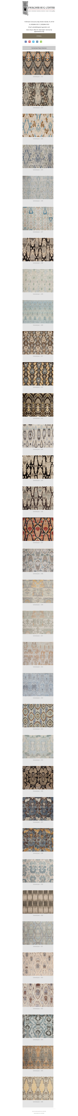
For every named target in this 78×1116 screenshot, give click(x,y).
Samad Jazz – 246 (38, 511)
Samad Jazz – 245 (38, 480)
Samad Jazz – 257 (38, 822)
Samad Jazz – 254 (38, 729)
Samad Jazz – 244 (38, 449)
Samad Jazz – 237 (38, 232)
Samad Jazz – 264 (38, 1039)
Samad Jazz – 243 (38, 418)
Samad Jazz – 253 (38, 698)
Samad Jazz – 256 (38, 791)
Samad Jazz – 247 (38, 542)
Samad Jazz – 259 (38, 884)
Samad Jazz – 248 (38, 573)
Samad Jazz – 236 (38, 201)
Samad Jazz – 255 (38, 760)
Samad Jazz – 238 (38, 263)
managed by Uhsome (39, 1113)
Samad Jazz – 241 (38, 356)
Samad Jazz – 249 (38, 604)
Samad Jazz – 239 (38, 294)
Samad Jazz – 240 (38, 325)
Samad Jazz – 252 (38, 667)
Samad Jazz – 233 (38, 107)
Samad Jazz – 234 (38, 138)
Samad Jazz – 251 (38, 636)
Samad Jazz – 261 (38, 946)
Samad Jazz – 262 (38, 977)
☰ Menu (39, 36)
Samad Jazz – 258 (38, 853)
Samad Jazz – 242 (38, 387)
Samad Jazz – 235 (38, 170)
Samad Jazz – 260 (38, 915)
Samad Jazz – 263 (38, 1008)
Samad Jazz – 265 (38, 1070)
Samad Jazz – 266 (38, 1102)
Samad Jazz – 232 (38, 76)
